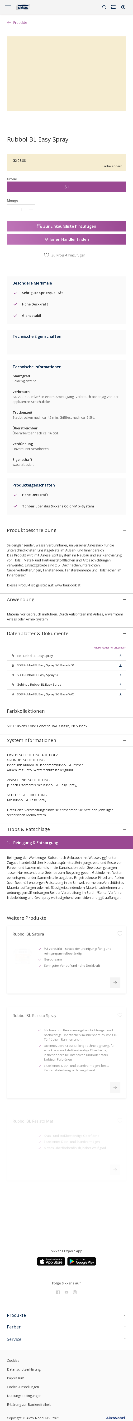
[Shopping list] (114, 7)
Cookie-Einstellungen (23, 1368)
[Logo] (23, 7)
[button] (123, 7)
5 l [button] (67, 187)
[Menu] (8, 7)
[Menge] (21, 209)
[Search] (104, 7)
